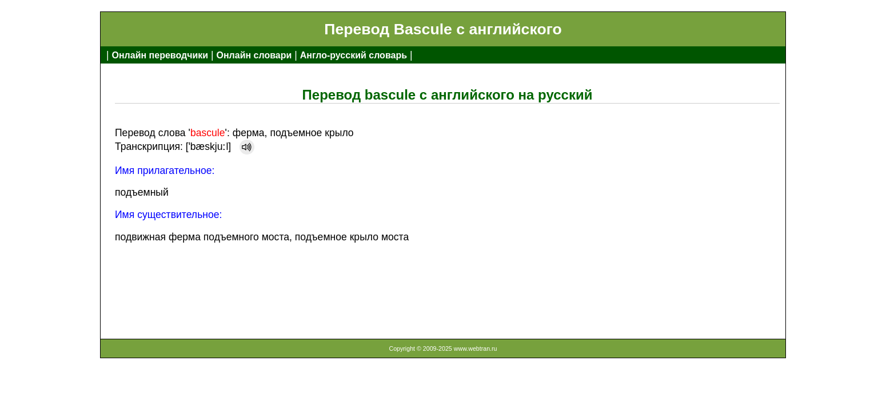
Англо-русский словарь (353, 55)
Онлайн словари (254, 55)
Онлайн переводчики (159, 55)
